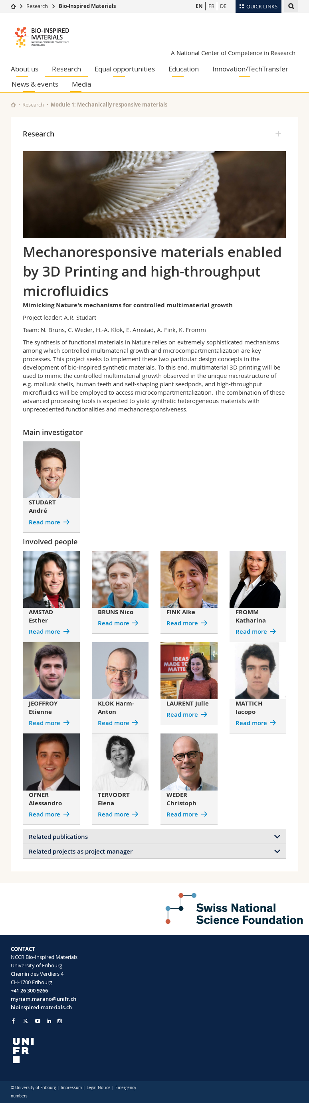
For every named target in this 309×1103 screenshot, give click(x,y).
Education (183, 68)
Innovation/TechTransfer (250, 68)
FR (211, 6)
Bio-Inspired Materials (87, 6)
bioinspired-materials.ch (41, 1007)
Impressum (71, 1087)
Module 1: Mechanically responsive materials (109, 104)
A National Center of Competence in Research (233, 53)
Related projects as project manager (81, 851)
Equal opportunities (125, 68)
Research (37, 6)
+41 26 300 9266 (29, 990)
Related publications (58, 836)
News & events (35, 84)
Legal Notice (99, 1087)
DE (223, 6)
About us (24, 68)
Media (81, 84)
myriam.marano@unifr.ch (43, 998)
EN (199, 6)
